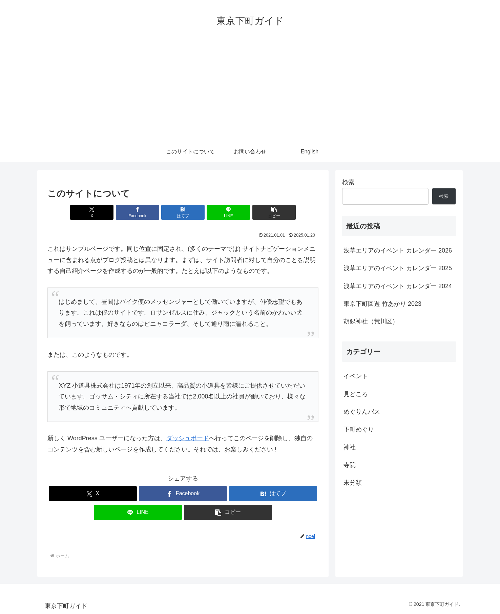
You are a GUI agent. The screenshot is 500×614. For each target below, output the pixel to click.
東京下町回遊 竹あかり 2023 (382, 303)
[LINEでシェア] (228, 212)
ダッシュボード (187, 438)
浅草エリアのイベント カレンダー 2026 (397, 250)
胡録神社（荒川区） (370, 321)
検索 (348, 182)
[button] (274, 212)
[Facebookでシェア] (137, 212)
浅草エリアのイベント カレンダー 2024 (397, 286)
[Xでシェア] (91, 212)
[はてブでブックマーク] (183, 212)
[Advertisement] (250, 90)
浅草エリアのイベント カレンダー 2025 (397, 268)
